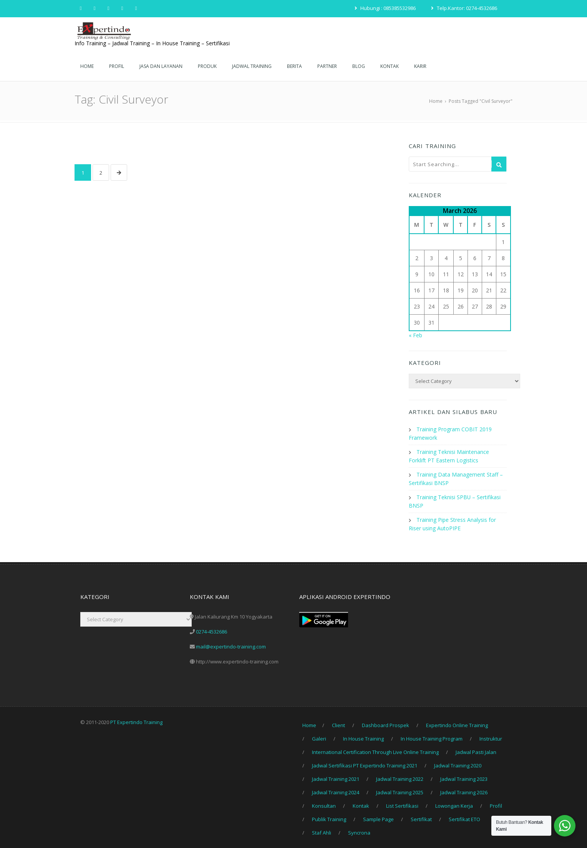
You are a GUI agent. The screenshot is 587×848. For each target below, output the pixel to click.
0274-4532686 (211, 627)
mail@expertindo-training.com (231, 642)
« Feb (415, 335)
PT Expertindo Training (136, 718)
